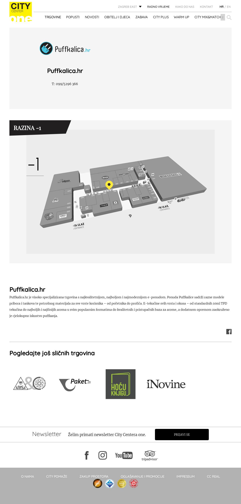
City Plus (161, 17)
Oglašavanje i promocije (142, 476)
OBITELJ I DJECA (117, 17)
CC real (213, 476)
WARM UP (181, 17)
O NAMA (27, 476)
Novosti (92, 17)
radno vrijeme (158, 6)
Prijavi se (182, 434)
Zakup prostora (93, 476)
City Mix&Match (207, 17)
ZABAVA (141, 17)
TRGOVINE (53, 17)
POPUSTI (73, 17)
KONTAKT (206, 6)
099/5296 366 (65, 84)
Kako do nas (184, 6)
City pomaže (56, 476)
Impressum (185, 476)
